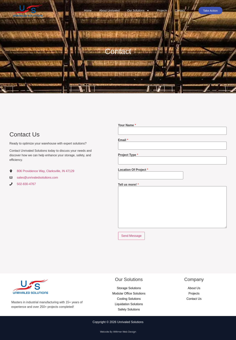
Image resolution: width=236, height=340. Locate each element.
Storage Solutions (129, 288)
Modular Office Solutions (128, 293)
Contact (180, 10)
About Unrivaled (109, 10)
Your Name (127, 125)
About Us (194, 288)
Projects (162, 10)
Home (88, 10)
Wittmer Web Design (124, 331)
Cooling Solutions (129, 298)
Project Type (128, 154)
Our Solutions (138, 10)
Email (123, 140)
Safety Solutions (129, 309)
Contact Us (194, 298)
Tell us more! (128, 184)
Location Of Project (133, 169)
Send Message (131, 235)
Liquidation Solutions (129, 304)
